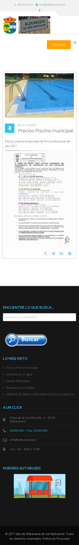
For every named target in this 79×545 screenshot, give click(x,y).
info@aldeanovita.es (52, 4)
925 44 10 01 (25, 4)
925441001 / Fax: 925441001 (29, 430)
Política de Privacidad (56, 538)
